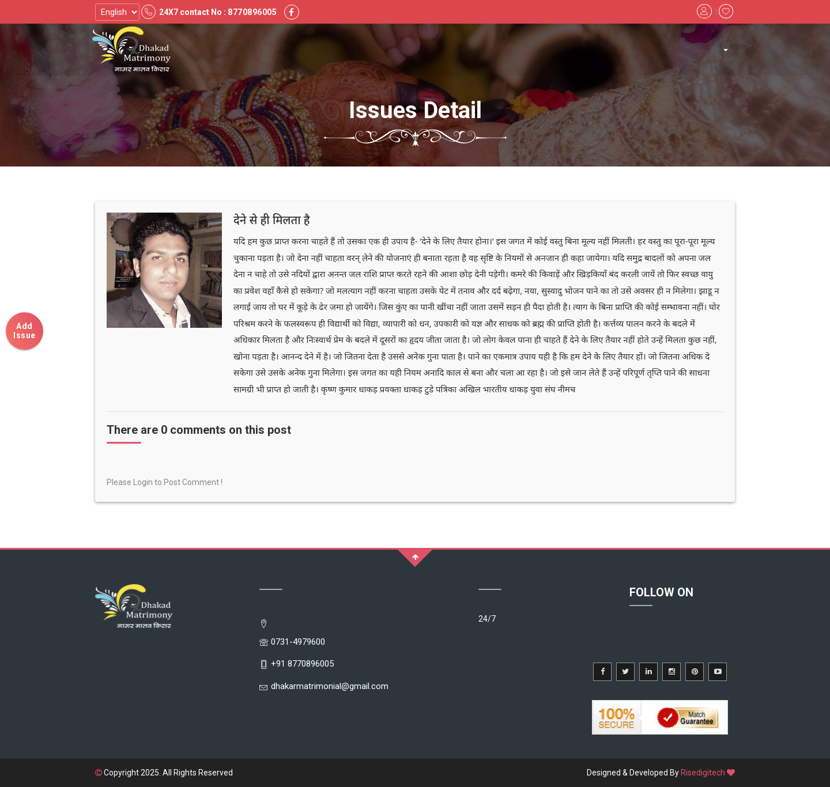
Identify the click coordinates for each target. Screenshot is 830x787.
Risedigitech (703, 772)
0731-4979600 (298, 642)
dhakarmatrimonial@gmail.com (329, 686)
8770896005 (252, 12)
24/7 (487, 618)
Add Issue (24, 330)
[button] (725, 49)
